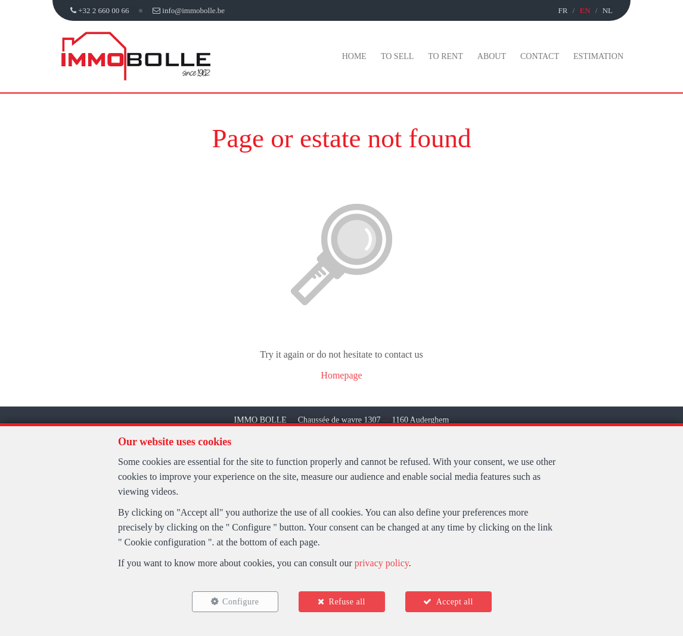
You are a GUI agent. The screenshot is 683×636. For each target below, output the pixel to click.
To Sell (397, 56)
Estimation (598, 56)
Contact (539, 56)
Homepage (341, 375)
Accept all (454, 601)
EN (584, 10)
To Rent (445, 56)
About (491, 56)
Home (354, 56)
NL (608, 10)
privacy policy (382, 563)
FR (562, 10)
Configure (240, 601)
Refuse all (347, 601)
